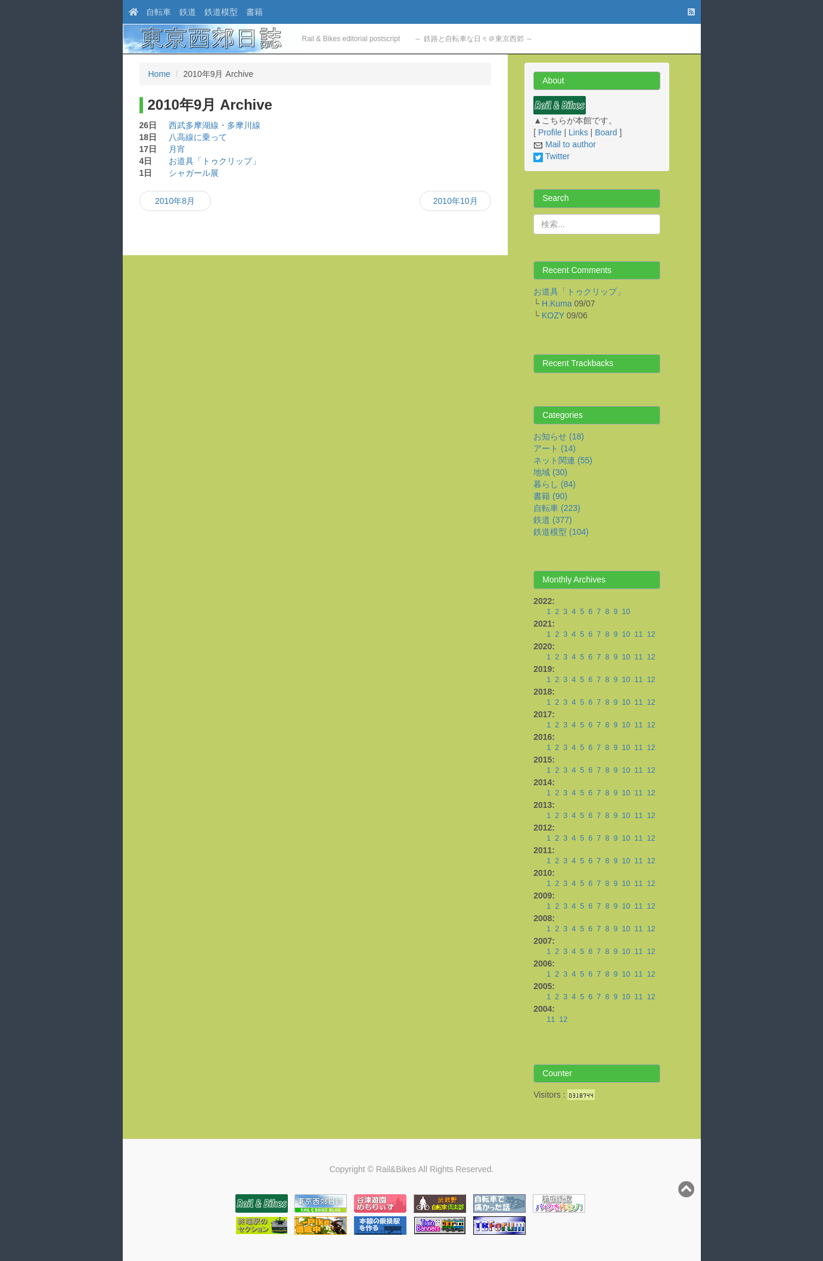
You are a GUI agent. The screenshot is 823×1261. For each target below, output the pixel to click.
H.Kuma (557, 303)
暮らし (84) (554, 484)
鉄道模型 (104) (561, 532)
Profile (550, 132)
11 (638, 634)
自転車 (158, 12)
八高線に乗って (198, 137)
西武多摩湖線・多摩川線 (214, 125)
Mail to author (564, 144)
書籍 (254, 12)
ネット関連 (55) (562, 460)
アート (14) (554, 448)
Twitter (551, 156)
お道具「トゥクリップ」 (214, 161)
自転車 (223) (556, 508)
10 (626, 612)
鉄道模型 (221, 12)
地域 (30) (550, 472)
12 (651, 634)
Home (159, 74)
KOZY (553, 315)
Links (578, 132)
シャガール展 (194, 173)
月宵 (177, 149)
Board (606, 132)
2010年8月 (175, 201)
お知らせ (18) (558, 436)
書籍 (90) (550, 496)
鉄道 (187, 12)
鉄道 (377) (552, 520)
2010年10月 (455, 201)
